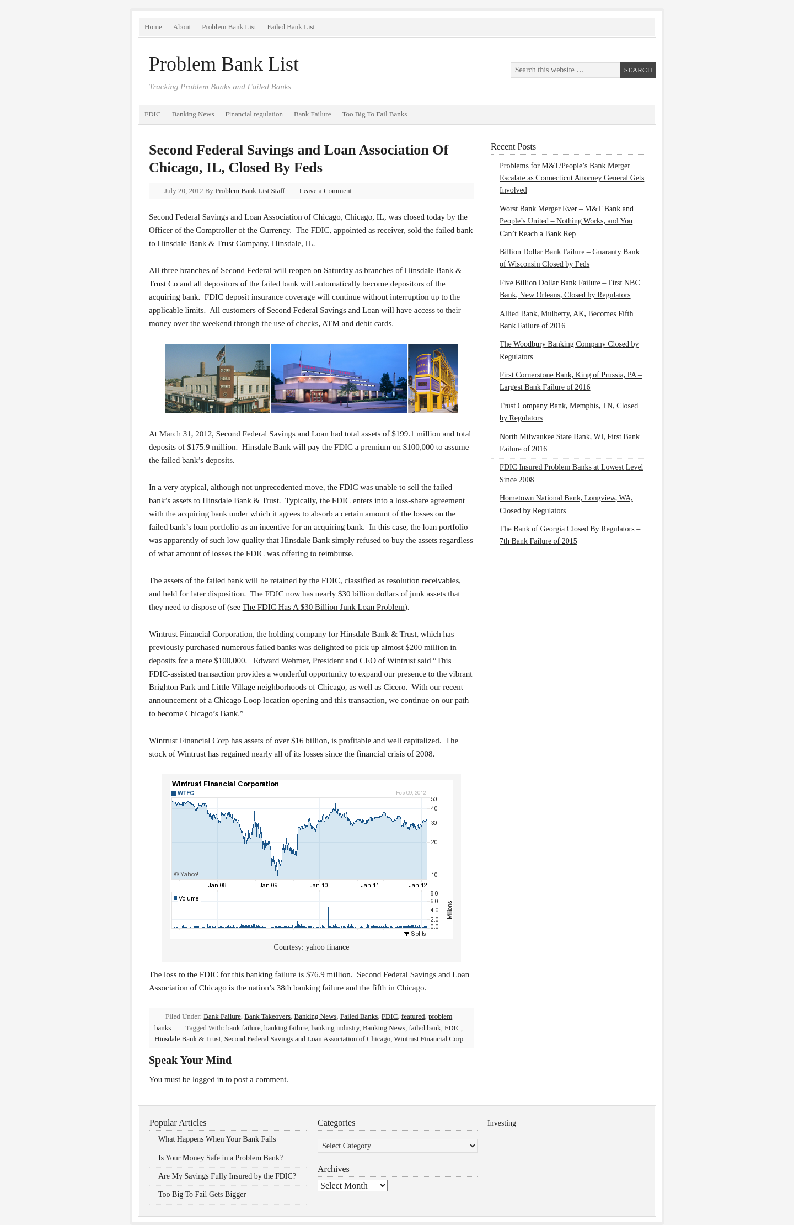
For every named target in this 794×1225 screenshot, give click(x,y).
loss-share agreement (430, 500)
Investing (501, 1123)
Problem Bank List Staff (250, 191)
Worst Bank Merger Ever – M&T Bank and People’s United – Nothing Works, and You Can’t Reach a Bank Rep (567, 221)
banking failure (286, 1028)
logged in (207, 1079)
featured (413, 1016)
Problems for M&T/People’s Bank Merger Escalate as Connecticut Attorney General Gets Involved (572, 178)
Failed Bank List (291, 27)
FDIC (152, 114)
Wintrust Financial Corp (429, 1039)
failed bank (425, 1028)
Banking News (193, 114)
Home (153, 27)
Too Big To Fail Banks (374, 114)
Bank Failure (312, 114)
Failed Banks (359, 1016)
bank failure (243, 1028)
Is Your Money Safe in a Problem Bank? (220, 1158)
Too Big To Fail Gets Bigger (202, 1194)
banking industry (336, 1028)
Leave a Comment (325, 191)
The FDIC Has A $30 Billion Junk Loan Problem (324, 607)
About (182, 27)
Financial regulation (254, 114)
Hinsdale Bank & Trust (187, 1039)
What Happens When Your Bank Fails (217, 1139)
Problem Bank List (229, 27)
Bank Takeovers (267, 1016)
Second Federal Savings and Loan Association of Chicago (307, 1039)
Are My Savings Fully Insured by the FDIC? (227, 1176)
